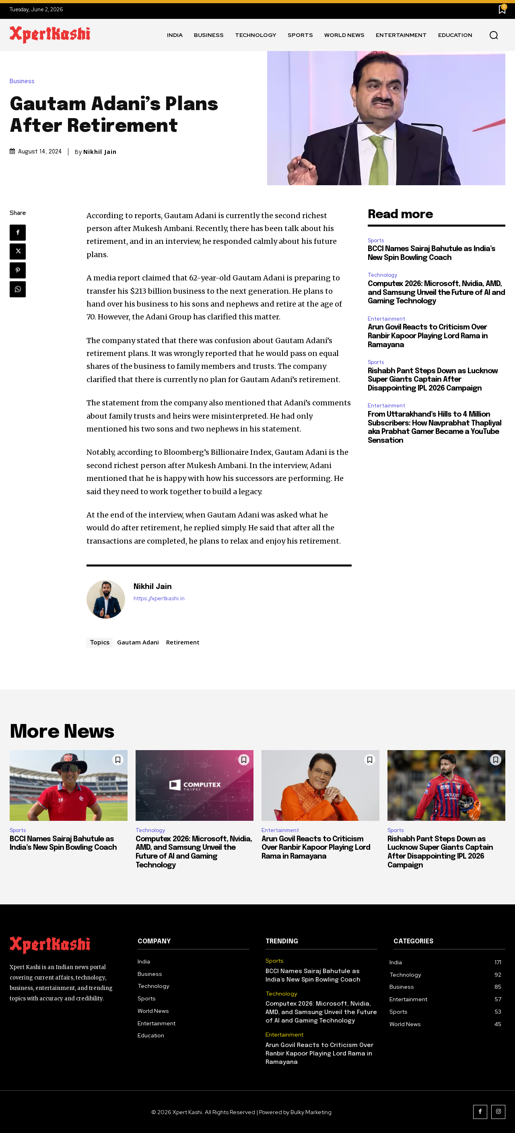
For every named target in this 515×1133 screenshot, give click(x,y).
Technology (382, 275)
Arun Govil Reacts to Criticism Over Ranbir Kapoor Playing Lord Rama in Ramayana (428, 336)
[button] (493, 35)
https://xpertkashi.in (159, 598)
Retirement (183, 642)
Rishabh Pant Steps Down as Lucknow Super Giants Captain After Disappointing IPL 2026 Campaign (433, 380)
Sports (376, 240)
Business (24, 81)
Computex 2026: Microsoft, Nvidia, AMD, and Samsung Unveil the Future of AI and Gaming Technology (436, 292)
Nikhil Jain (100, 151)
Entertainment (386, 318)
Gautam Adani (138, 642)
